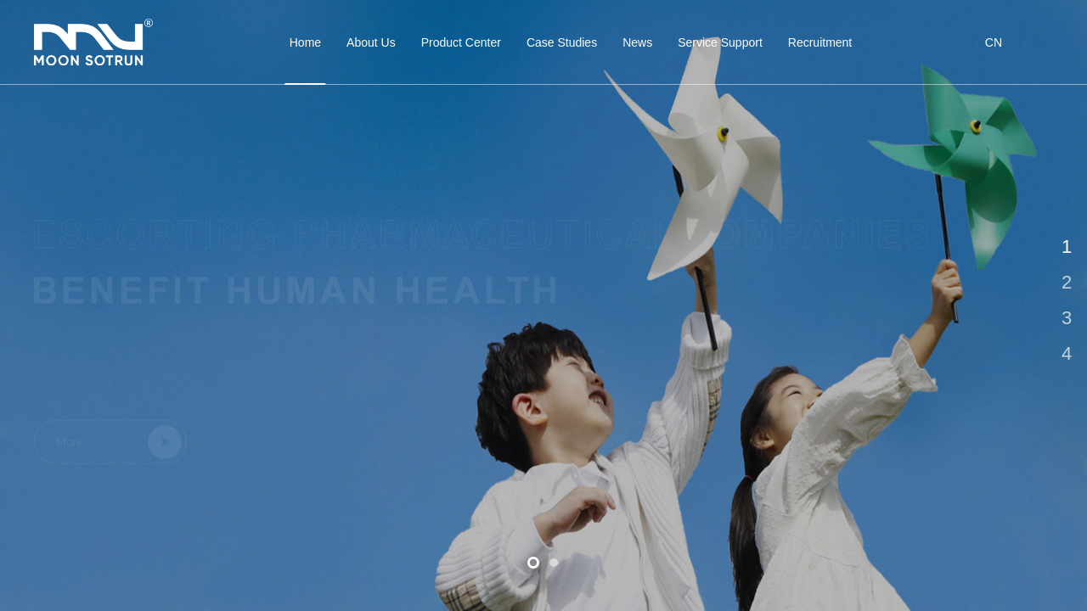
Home (305, 60)
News (637, 42)
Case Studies (562, 42)
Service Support (720, 42)
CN (993, 42)
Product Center (461, 42)
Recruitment (820, 42)
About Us (371, 42)
